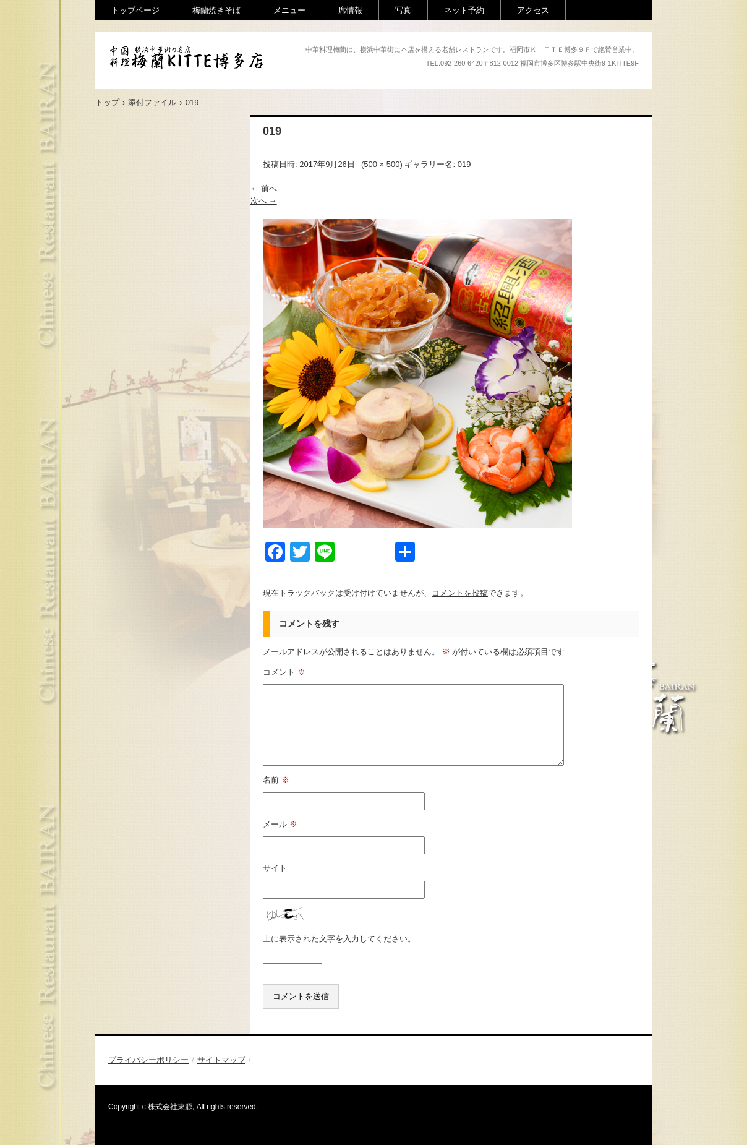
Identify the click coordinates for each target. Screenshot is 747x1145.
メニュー (289, 10)
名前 (276, 779)
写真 (403, 10)
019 (464, 164)
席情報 (350, 10)
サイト (275, 868)
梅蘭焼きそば (216, 10)
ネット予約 (464, 10)
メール (280, 824)
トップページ (135, 10)
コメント (284, 672)
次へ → (263, 200)
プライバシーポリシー (148, 1060)
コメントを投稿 (460, 593)
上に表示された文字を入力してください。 (339, 938)
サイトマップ (221, 1060)
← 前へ (263, 188)
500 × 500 (381, 164)
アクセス (533, 10)
